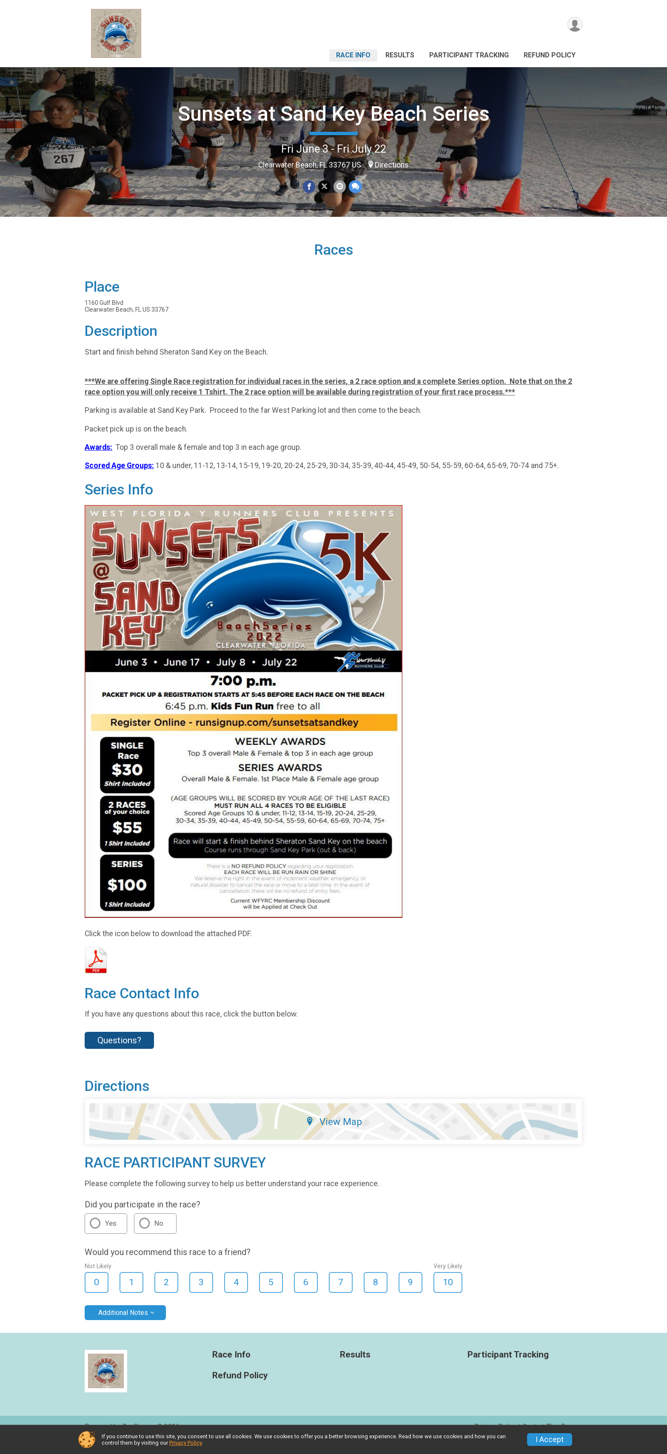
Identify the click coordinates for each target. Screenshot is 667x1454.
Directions (392, 165)
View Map (333, 1133)
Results (399, 55)
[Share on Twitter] (324, 187)
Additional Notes (123, 1324)
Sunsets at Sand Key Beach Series (334, 114)
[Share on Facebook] (309, 187)
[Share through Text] (354, 187)
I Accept (550, 1439)
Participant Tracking (469, 55)
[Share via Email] (339, 187)
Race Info (353, 55)
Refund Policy (550, 55)
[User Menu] (574, 25)
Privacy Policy (185, 1443)
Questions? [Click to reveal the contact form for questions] (119, 1052)
